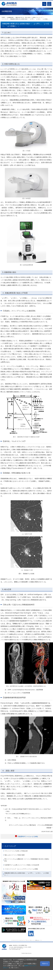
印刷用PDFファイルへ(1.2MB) (28, 836)
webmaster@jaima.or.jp (16, 949)
